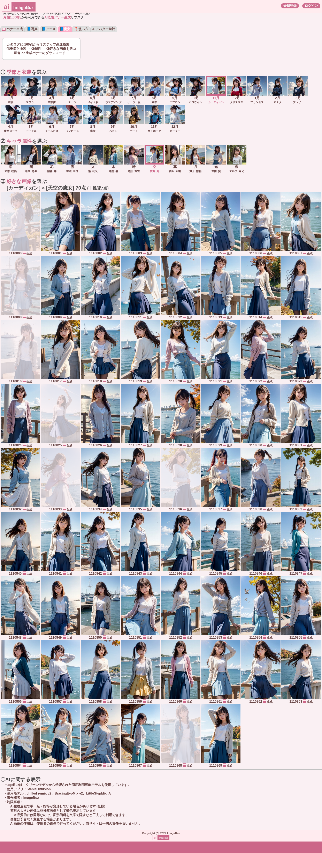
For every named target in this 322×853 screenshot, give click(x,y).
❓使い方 (81, 29)
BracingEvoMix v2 (69, 793)
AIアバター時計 (103, 29)
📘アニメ (48, 29)
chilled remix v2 (39, 793)
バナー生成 (12, 29)
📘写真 (32, 29)
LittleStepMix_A (98, 793)
